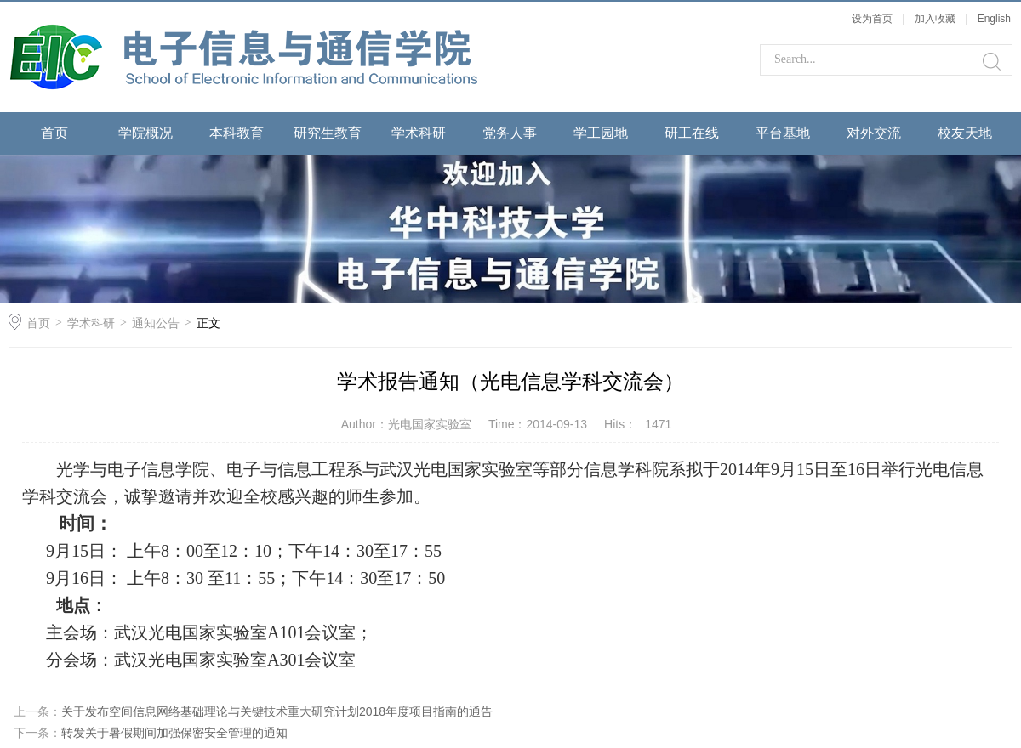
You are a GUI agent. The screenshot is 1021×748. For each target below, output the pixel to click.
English (994, 19)
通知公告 (156, 323)
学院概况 (145, 133)
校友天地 (965, 133)
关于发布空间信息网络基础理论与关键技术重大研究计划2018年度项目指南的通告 (277, 711)
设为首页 (872, 19)
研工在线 (692, 133)
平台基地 (783, 133)
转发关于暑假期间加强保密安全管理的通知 (174, 733)
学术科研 (418, 133)
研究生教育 (328, 133)
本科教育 (236, 133)
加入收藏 (935, 19)
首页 (54, 133)
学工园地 (600, 133)
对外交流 (874, 133)
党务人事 (509, 133)
